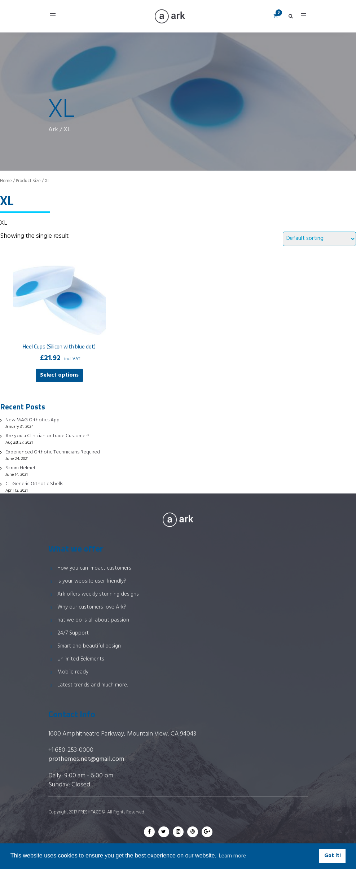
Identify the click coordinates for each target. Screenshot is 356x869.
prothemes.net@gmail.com (86, 759)
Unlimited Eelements (80, 659)
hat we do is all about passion (93, 620)
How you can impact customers (94, 568)
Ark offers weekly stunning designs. (98, 594)
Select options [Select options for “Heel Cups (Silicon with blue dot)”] (59, 375)
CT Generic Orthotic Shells (34, 484)
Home (6, 181)
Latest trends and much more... (92, 685)
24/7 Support (73, 633)
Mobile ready (72, 672)
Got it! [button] (332, 856)
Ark (53, 129)
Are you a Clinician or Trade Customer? (47, 436)
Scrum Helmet (20, 468)
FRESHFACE (89, 812)
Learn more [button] (232, 856)
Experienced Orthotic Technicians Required (52, 452)
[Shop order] (319, 239)
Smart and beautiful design (89, 646)
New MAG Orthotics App (32, 420)
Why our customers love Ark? (91, 607)
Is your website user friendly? (91, 581)
